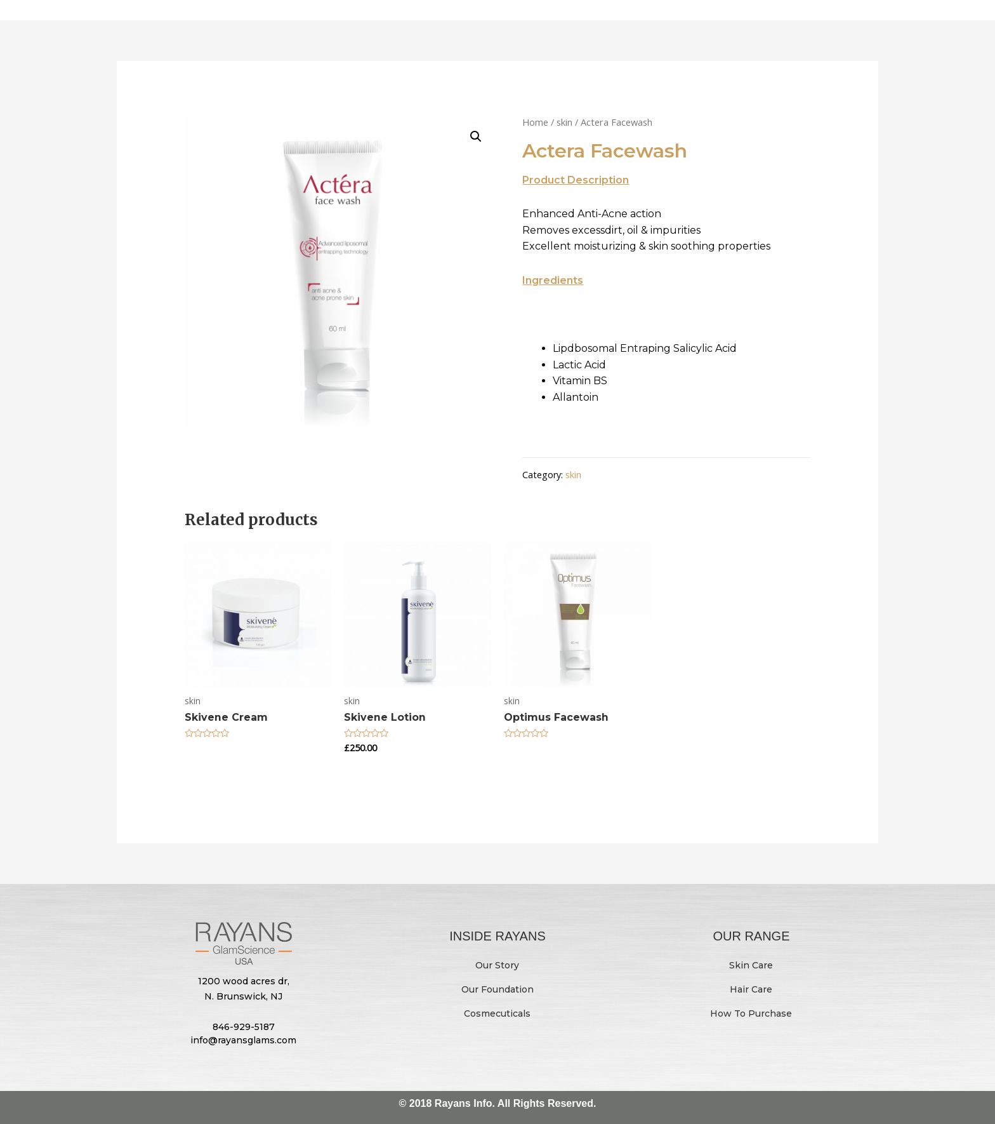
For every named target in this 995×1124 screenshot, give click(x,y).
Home (535, 122)
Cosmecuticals (497, 1013)
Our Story (497, 964)
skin (564, 122)
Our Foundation (497, 988)
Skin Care (751, 964)
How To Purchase (751, 1013)
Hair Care (751, 988)
